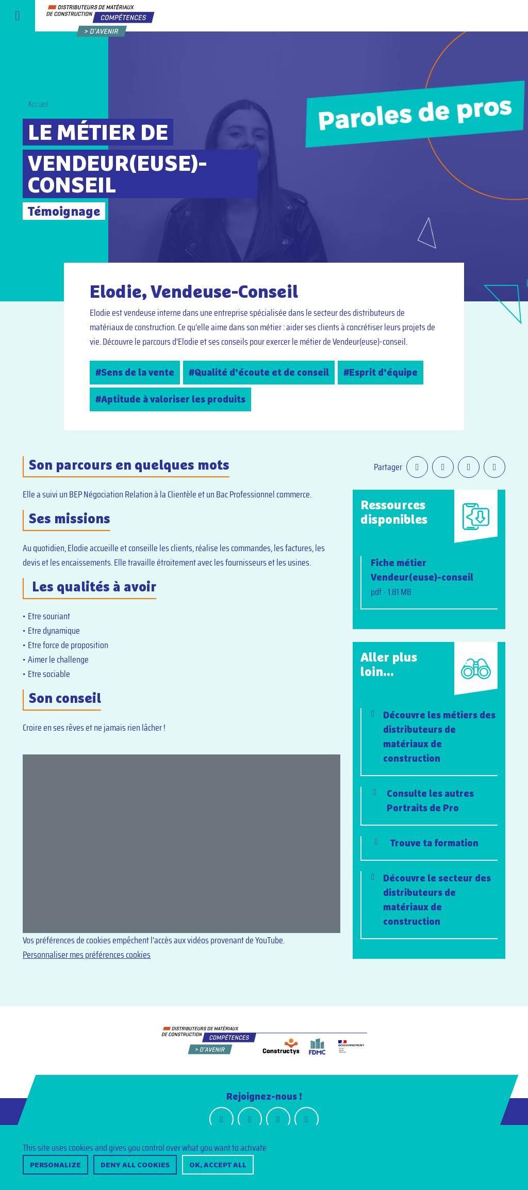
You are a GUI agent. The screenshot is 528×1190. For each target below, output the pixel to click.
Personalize (55, 1164)
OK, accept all (217, 1164)
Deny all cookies (135, 1164)
